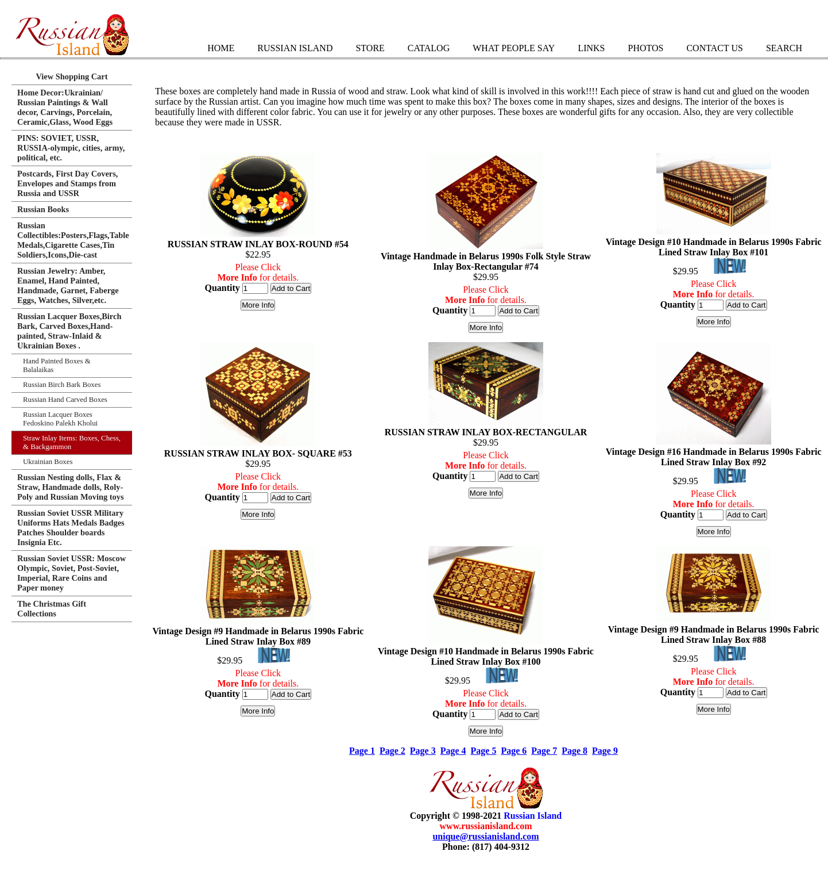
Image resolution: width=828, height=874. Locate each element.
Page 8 (574, 751)
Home (220, 48)
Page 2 (392, 751)
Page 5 (484, 751)
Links (591, 48)
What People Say (514, 48)
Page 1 (362, 751)
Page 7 (544, 751)
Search (784, 48)
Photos (645, 48)
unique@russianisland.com (485, 836)
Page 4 (453, 751)
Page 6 (514, 751)
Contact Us (714, 48)
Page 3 (423, 751)
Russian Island (294, 48)
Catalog (429, 48)
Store (369, 48)
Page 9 (605, 751)
